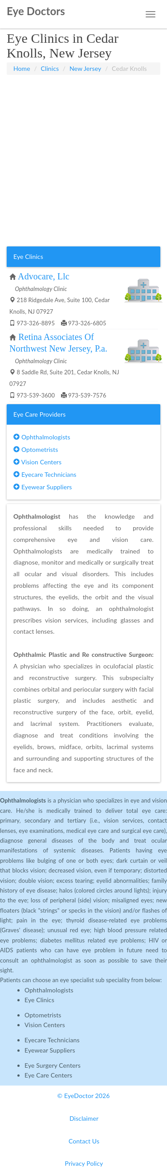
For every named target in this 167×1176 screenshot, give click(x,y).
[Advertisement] (83, 160)
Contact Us (84, 1141)
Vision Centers (37, 462)
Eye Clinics (39, 1000)
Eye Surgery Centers (52, 1065)
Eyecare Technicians (44, 474)
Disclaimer (83, 1118)
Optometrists (35, 449)
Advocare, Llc (43, 276)
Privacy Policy (84, 1163)
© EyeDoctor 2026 (83, 1095)
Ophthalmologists (41, 437)
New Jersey (85, 68)
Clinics (50, 68)
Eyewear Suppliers (42, 487)
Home (21, 68)
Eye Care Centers (48, 1075)
